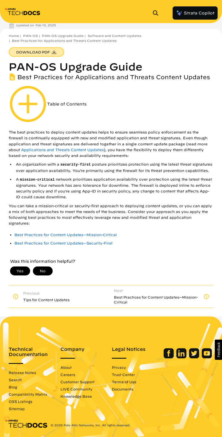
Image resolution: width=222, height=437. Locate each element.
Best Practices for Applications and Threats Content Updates (64, 40)
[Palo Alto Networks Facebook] (169, 357)
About (66, 367)
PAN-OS (30, 36)
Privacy (119, 367)
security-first (75, 165)
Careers (67, 375)
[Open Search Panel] (157, 13)
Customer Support (77, 382)
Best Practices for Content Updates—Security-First (63, 243)
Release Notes (22, 373)
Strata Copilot (195, 13)
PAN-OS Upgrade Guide (63, 36)
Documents (122, 389)
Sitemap (17, 409)
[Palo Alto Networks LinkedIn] (182, 357)
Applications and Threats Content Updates (62, 150)
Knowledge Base (76, 396)
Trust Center (123, 375)
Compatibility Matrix (28, 394)
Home (14, 36)
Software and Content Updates (114, 36)
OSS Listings (20, 401)
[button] (218, 350)
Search (15, 380)
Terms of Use (124, 382)
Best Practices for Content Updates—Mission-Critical (65, 235)
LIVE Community (76, 389)
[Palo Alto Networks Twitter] (194, 357)
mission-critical (37, 180)
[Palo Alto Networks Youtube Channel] (207, 357)
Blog (13, 387)
